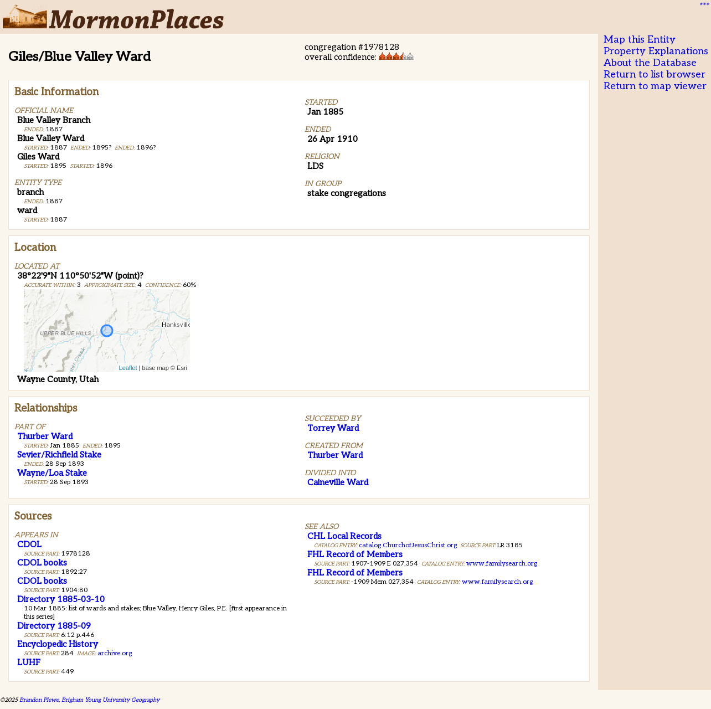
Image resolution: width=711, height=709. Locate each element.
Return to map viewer (655, 86)
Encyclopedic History (57, 644)
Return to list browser (654, 74)
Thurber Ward (45, 436)
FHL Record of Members (355, 554)
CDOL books (42, 563)
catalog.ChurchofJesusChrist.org (408, 545)
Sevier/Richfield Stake (59, 455)
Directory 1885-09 (54, 626)
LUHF (28, 662)
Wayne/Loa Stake (52, 473)
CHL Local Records (344, 536)
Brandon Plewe (39, 699)
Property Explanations (656, 51)
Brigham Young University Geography (110, 699)
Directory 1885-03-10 (61, 599)
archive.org (114, 653)
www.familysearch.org (501, 563)
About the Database (650, 63)
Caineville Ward (337, 482)
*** (703, 6)
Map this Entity (640, 39)
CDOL (29, 544)
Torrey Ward (333, 428)
